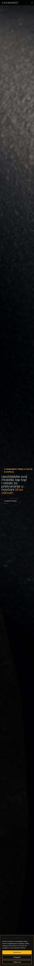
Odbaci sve (17, 962)
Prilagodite (17, 957)
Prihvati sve (17, 952)
